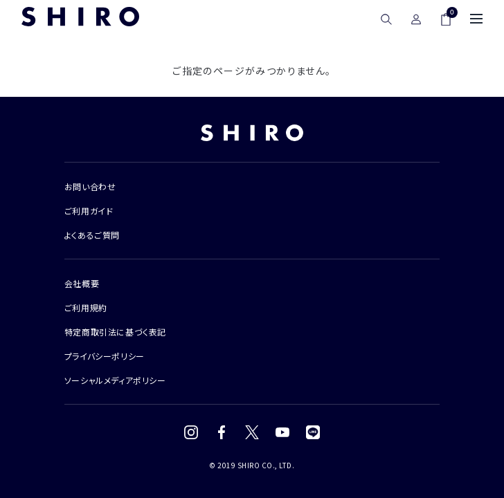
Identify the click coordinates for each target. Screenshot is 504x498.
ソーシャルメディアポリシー (115, 380)
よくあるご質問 (92, 235)
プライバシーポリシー (104, 356)
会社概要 (81, 283)
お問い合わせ (90, 186)
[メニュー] (476, 18)
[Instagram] (191, 432)
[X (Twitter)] (252, 432)
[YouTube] (282, 432)
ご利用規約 (85, 307)
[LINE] (313, 432)
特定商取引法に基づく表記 (115, 332)
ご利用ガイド (89, 210)
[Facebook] (221, 432)
